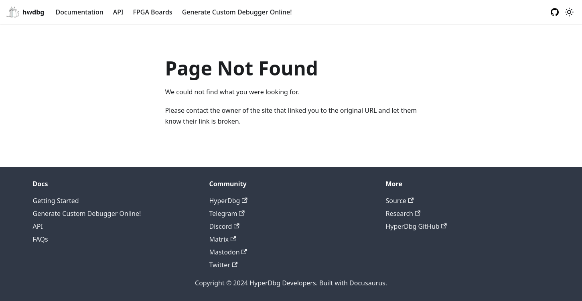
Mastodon (228, 252)
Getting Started (56, 200)
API (118, 12)
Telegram (227, 213)
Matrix (222, 239)
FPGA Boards (152, 12)
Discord (224, 226)
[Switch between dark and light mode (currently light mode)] (569, 12)
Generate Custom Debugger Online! (237, 12)
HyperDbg (228, 200)
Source (400, 200)
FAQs (40, 239)
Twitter (223, 264)
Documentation (79, 12)
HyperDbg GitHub (416, 226)
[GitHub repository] (554, 12)
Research (403, 213)
